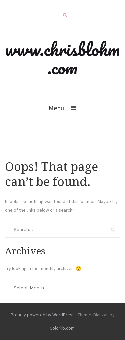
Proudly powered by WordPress (43, 315)
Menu (56, 108)
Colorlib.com (62, 328)
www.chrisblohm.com (62, 58)
